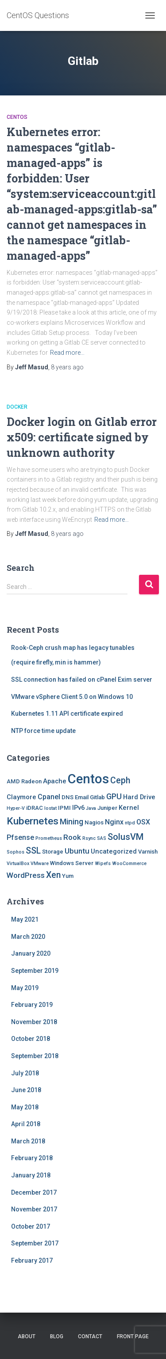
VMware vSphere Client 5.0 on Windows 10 (72, 696)
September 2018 (34, 1055)
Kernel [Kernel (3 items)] (129, 808)
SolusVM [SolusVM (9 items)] (125, 836)
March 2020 (28, 936)
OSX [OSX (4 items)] (143, 822)
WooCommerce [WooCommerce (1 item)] (129, 863)
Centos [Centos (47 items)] (88, 778)
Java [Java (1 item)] (91, 808)
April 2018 (25, 1123)
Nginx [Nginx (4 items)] (114, 822)
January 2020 (30, 953)
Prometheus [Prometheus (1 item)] (48, 838)
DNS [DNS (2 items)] (67, 797)
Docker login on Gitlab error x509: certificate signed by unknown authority (82, 437)
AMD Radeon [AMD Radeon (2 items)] (24, 781)
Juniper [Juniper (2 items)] (107, 808)
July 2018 (25, 1073)
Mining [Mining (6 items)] (71, 821)
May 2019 (25, 987)
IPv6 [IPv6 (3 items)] (78, 808)
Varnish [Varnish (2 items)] (148, 851)
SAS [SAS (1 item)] (101, 838)
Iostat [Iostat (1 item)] (50, 808)
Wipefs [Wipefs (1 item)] (103, 863)
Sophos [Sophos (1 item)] (15, 852)
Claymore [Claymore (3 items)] (21, 797)
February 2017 (32, 1260)
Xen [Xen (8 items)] (53, 875)
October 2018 (30, 1038)
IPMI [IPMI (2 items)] (64, 808)
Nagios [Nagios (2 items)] (94, 822)
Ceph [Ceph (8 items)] (120, 780)
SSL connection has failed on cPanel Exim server (81, 679)
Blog (56, 1336)
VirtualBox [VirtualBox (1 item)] (18, 863)
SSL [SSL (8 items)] (33, 851)
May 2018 (25, 1107)
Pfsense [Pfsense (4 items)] (20, 837)
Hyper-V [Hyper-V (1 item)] (16, 808)
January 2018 (30, 1175)
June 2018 (26, 1089)
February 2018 (32, 1158)
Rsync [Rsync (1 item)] (89, 838)
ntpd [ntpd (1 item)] (130, 823)
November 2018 (34, 1021)
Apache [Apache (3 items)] (54, 781)
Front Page (133, 1336)
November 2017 (34, 1209)
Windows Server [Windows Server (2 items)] (71, 863)
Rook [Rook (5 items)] (72, 837)
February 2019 (32, 1004)
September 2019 (34, 970)
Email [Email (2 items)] (82, 797)
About (26, 1336)
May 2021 (25, 919)
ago (67, 367)
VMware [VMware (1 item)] (40, 863)
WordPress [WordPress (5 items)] (26, 875)
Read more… (67, 352)
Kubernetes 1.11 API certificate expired (67, 713)
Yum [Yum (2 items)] (67, 876)
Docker (17, 407)
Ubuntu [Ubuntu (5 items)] (77, 851)
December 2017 (34, 1192)
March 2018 (28, 1141)
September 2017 (34, 1243)
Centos (17, 117)
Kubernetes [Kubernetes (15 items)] (32, 821)
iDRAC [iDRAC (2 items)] (34, 808)
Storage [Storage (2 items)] (52, 851)
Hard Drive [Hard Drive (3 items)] (139, 797)
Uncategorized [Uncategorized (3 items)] (114, 851)
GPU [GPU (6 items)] (114, 796)
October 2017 (30, 1226)
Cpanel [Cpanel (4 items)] (49, 797)
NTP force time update (43, 730)
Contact (90, 1336)
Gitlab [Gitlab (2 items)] (97, 797)
